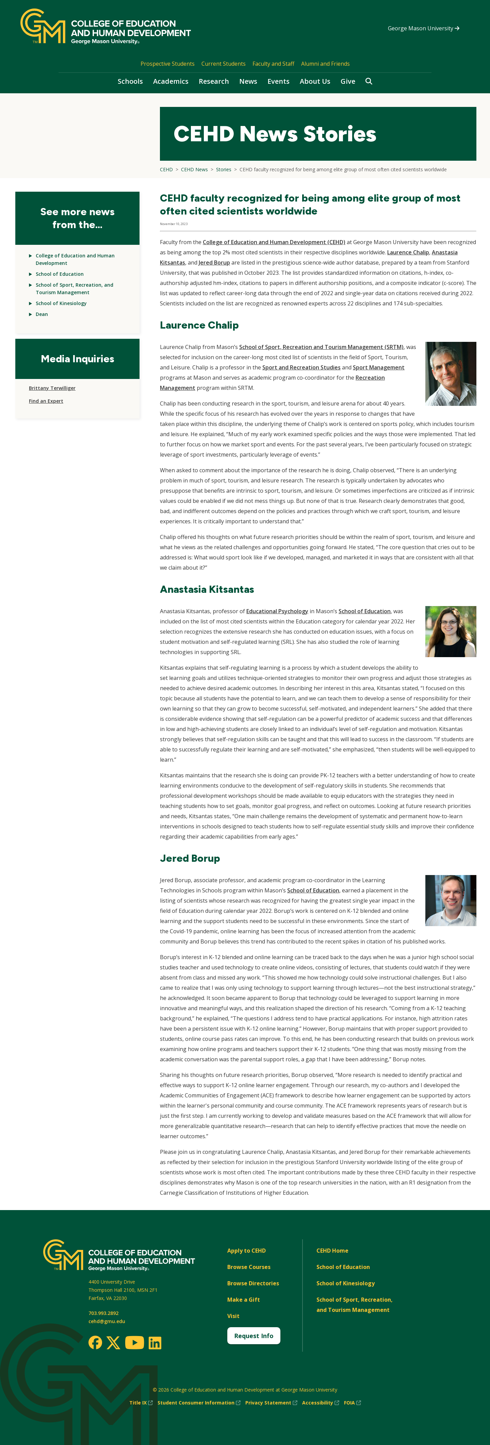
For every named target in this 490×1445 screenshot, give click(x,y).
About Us (315, 81)
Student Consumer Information (199, 1403)
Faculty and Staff (273, 63)
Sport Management (379, 367)
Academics (171, 81)
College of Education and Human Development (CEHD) (274, 242)
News (248, 81)
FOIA (352, 1403)
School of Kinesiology (61, 303)
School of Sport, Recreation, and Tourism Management (354, 1305)
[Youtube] (135, 1344)
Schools (130, 81)
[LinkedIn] (154, 1343)
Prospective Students (168, 63)
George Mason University (423, 28)
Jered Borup (214, 262)
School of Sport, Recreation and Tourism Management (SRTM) (321, 347)
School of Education (60, 274)
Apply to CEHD (246, 1250)
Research (214, 81)
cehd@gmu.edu (106, 1321)
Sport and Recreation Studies (301, 367)
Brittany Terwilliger (52, 388)
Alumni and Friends (325, 63)
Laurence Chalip (408, 252)
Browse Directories (253, 1283)
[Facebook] (95, 1342)
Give (348, 81)
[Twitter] (113, 1343)
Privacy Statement (271, 1403)
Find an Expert (46, 401)
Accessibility (320, 1403)
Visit (233, 1316)
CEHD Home (332, 1250)
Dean (42, 314)
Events (278, 81)
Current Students (223, 63)
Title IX (141, 1403)
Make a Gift (243, 1299)
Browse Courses (249, 1267)
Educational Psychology (277, 611)
